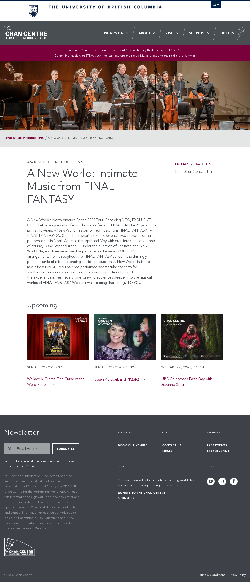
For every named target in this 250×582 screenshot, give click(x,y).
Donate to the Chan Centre (141, 492)
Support (197, 33)
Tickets (227, 33)
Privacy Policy (237, 575)
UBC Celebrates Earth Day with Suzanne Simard (186, 382)
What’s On (114, 33)
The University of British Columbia (36, 11)
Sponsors (126, 498)
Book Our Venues (133, 445)
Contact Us (172, 445)
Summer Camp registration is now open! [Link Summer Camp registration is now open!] (96, 50)
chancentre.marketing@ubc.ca (25, 528)
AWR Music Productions (24, 138)
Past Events (217, 445)
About (145, 33)
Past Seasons (218, 451)
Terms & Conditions (211, 575)
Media (167, 451)
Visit (169, 33)
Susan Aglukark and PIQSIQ (116, 379)
